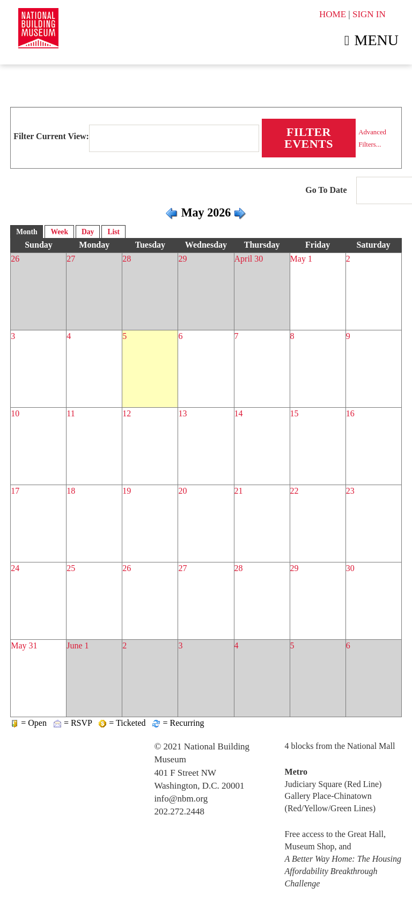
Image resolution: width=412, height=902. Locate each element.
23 (350, 490)
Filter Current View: (51, 136)
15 (294, 413)
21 (238, 490)
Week (59, 232)
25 (71, 568)
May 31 (24, 645)
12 (126, 413)
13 (182, 413)
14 (238, 413)
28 (126, 258)
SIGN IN (369, 14)
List (113, 232)
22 (294, 490)
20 (182, 490)
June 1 (78, 645)
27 (71, 258)
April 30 (248, 258)
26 (15, 258)
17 (15, 490)
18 (71, 490)
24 (15, 568)
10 (15, 413)
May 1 (301, 258)
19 (126, 490)
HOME (332, 14)
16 (350, 413)
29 (182, 258)
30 (350, 568)
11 (71, 413)
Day (88, 232)
